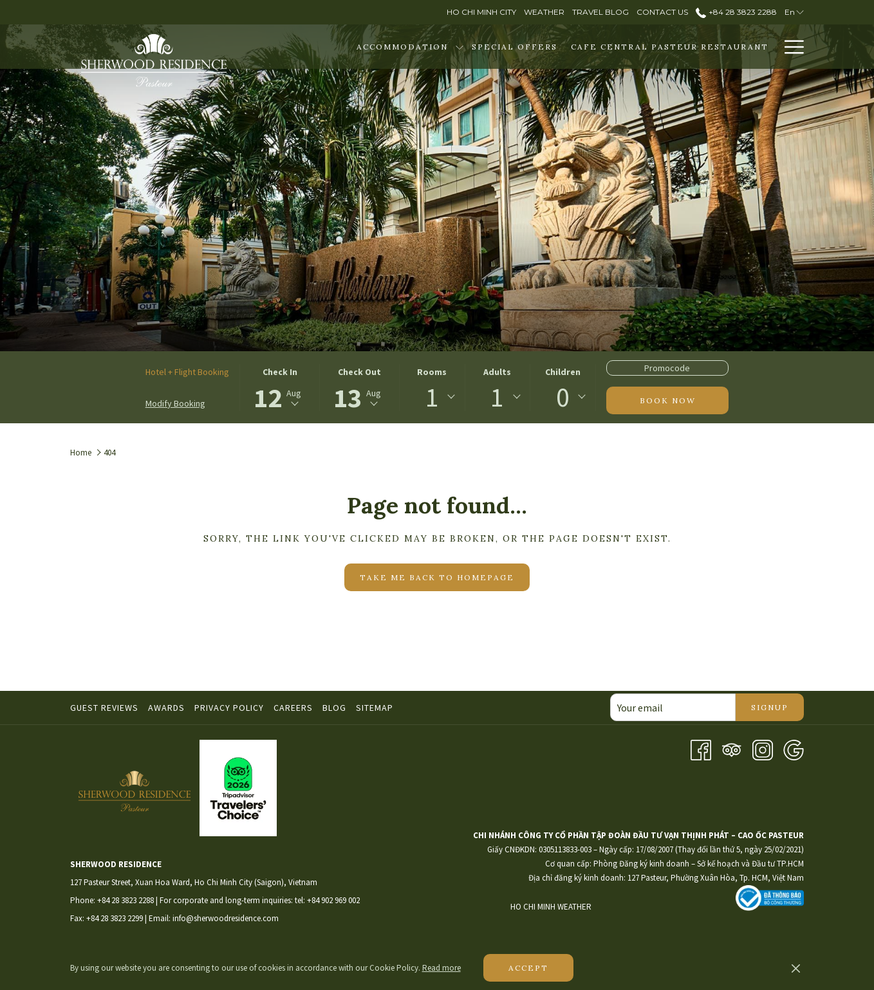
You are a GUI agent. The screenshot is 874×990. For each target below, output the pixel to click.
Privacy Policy (229, 707)
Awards (166, 707)
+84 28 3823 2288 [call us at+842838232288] (736, 12)
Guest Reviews (104, 707)
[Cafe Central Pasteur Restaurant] (669, 46)
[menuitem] (106, 708)
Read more (441, 967)
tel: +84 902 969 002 (327, 900)
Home (80, 452)
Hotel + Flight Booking (187, 372)
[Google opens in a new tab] (793, 748)
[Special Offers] (514, 46)
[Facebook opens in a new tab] (701, 748)
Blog (334, 707)
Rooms (432, 372)
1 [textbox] (432, 396)
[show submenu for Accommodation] (459, 46)
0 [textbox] (563, 396)
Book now (668, 400)
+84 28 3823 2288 (125, 900)
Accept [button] (528, 968)
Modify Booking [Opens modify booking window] (175, 403)
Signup (769, 707)
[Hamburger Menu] (789, 46)
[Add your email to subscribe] (673, 707)
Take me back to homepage (437, 577)
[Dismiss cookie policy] (796, 968)
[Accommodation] (401, 46)
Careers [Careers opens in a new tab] (295, 707)
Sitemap (374, 707)
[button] (280, 387)
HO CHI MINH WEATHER (623, 907)
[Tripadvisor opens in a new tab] (731, 748)
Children (563, 372)
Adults (497, 372)
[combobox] (432, 396)
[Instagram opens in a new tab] (762, 748)
